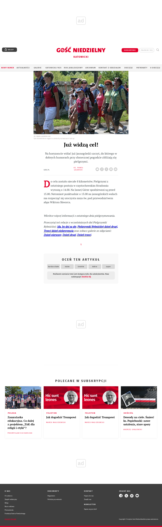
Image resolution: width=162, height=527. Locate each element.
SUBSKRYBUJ (130, 50)
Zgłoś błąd (10, 519)
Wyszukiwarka (157, 50)
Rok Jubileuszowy (73, 68)
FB (102, 168)
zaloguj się (147, 50)
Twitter (107, 168)
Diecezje (128, 68)
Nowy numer (7, 68)
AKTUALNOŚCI (23, 68)
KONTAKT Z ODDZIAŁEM (110, 68)
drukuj (111, 168)
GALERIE (38, 68)
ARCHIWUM (90, 68)
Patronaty (141, 68)
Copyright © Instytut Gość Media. (129, 519)
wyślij (116, 168)
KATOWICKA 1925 (54, 68)
